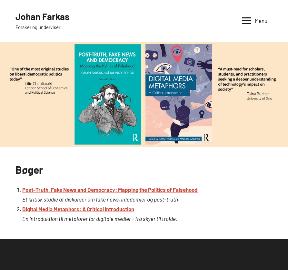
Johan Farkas (42, 16)
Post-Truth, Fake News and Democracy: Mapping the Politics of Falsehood (110, 189)
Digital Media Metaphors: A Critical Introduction (78, 209)
